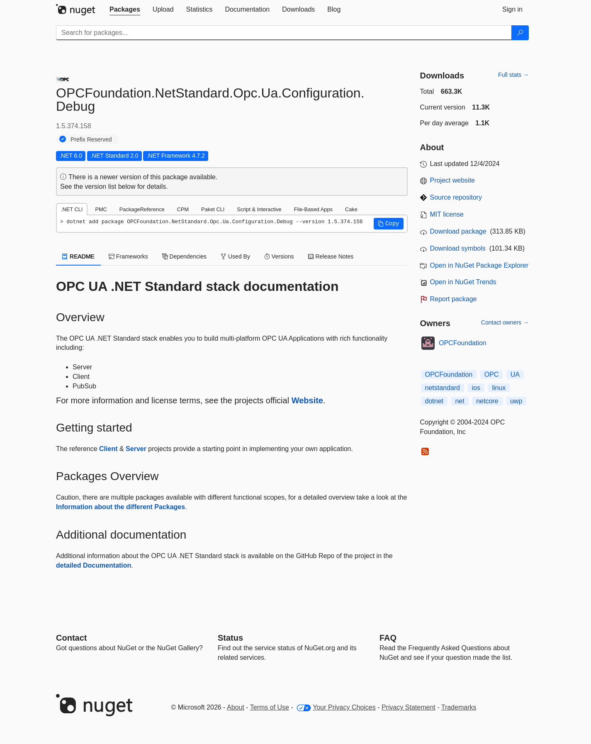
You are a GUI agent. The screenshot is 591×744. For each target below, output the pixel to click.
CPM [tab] (183, 209)
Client (108, 448)
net (459, 401)
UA (515, 374)
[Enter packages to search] (284, 32)
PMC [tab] (101, 209)
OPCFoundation (462, 342)
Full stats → (513, 74)
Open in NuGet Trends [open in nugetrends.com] (463, 281)
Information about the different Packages (120, 506)
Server (136, 448)
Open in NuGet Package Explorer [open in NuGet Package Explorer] (479, 265)
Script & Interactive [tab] (259, 209)
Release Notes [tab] (331, 256)
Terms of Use (269, 707)
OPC (491, 374)
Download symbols (458, 248)
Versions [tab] (279, 256)
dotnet (434, 401)
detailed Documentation (93, 565)
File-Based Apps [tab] (313, 209)
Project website (452, 180)
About (235, 707)
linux (499, 387)
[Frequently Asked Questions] (387, 637)
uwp (516, 401)
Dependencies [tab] (184, 256)
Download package (458, 231)
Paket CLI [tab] (212, 209)
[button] (389, 223)
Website (307, 400)
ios (476, 387)
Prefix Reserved (91, 139)
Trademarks (459, 707)
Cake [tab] (351, 209)
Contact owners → (505, 322)
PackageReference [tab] (142, 209)
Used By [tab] (235, 256)
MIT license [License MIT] (447, 214)
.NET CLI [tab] (72, 209)
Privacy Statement (408, 707)
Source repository (456, 197)
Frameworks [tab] (128, 256)
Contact (71, 637)
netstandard (442, 387)
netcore (487, 401)
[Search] (520, 32)
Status (230, 637)
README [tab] (78, 256)
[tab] (124, 9)
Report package (453, 298)
